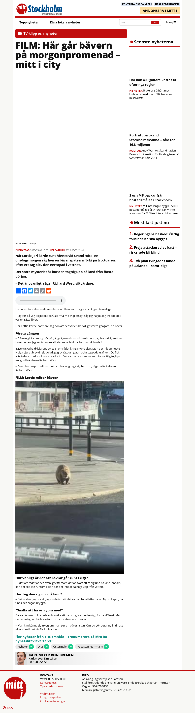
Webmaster (47, 694)
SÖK (155, 22)
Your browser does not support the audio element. (40, 300)
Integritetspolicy (50, 697)
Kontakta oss (48, 683)
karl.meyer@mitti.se (43, 658)
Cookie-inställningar (52, 701)
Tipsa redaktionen (51, 686)
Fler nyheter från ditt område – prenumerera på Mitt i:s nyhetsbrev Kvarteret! (61, 639)
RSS (8, 707)
